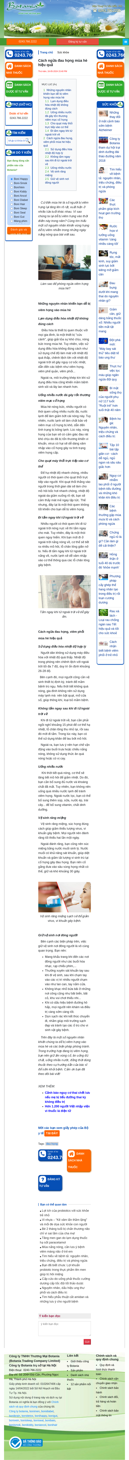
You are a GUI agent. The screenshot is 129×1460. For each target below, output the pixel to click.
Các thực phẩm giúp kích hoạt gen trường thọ (109, 208)
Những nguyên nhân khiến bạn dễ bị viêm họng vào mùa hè (57, 94)
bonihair (52, 1424)
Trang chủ (46, 52)
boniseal (39, 1420)
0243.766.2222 (28, 41)
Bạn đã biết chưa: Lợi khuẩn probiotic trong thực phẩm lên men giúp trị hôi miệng (63, 1269)
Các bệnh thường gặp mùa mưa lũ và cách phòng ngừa (110, 515)
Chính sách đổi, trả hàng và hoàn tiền (107, 1402)
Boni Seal (20, 212)
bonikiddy (27, 1424)
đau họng (52, 1143)
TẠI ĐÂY (52, 1133)
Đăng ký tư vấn (78, 41)
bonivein (14, 1420)
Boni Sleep (20, 208)
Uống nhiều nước (58, 167)
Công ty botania (18, 1411)
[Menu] (126, 42)
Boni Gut (19, 216)
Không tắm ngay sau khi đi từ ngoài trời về (58, 160)
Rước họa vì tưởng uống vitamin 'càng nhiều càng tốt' (109, 235)
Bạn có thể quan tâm (53, 1204)
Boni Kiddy (20, 191)
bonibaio (50, 1420)
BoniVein (19, 187)
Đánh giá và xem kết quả (19, 231)
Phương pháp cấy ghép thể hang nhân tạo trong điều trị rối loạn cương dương (110, 589)
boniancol (40, 1424)
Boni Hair (19, 204)
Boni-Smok (20, 183)
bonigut (53, 1415)
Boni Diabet (21, 200)
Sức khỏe (63, 52)
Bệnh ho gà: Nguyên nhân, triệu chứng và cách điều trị (110, 427)
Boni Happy (21, 178)
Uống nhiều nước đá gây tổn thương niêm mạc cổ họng (58, 116)
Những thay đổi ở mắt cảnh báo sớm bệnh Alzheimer (109, 121)
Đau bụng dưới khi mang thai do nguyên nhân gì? (109, 291)
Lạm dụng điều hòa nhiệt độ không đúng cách (57, 105)
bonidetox (27, 1415)
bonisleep (26, 1420)
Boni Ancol (20, 195)
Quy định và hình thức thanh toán (105, 1370)
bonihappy (41, 1415)
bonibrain (14, 1415)
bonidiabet (47, 1411)
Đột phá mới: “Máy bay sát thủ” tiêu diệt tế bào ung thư (109, 348)
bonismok (14, 1424)
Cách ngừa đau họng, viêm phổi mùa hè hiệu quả (58, 142)
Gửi (87, 1341)
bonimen (34, 1411)
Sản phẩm (77, 1370)
